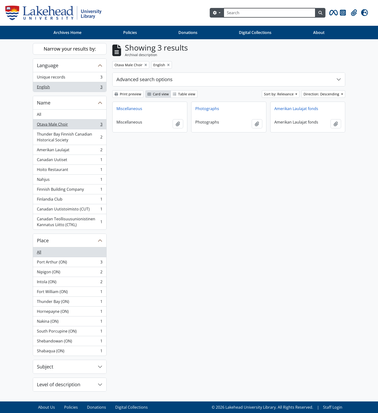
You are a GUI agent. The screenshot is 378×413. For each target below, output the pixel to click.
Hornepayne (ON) (69, 312)
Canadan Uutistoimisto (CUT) (69, 210)
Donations (187, 32)
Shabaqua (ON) (69, 352)
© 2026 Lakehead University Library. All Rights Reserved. (262, 407)
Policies (130, 32)
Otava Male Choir (69, 125)
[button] (332, 12)
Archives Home (67, 32)
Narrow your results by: (70, 49)
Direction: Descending (322, 94)
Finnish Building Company (69, 190)
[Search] (269, 13)
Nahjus (69, 180)
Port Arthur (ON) (69, 263)
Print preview (128, 94)
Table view (184, 94)
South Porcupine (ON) (69, 332)
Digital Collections (255, 32)
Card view (158, 94)
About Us (46, 407)
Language (47, 65)
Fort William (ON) (69, 293)
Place (43, 240)
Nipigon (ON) (69, 273)
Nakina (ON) (69, 322)
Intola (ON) (69, 283)
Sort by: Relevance (279, 94)
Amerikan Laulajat (69, 151)
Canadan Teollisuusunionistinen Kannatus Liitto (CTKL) (69, 221)
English (69, 88)
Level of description (58, 384)
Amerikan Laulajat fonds (296, 108)
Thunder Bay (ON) (69, 303)
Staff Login (332, 407)
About (318, 32)
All (39, 114)
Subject (45, 366)
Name (43, 102)
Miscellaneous (129, 108)
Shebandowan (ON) (69, 342)
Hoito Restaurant (69, 171)
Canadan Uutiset (69, 161)
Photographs (207, 108)
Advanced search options (144, 79)
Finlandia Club (69, 200)
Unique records (69, 78)
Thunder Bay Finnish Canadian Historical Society (69, 137)
